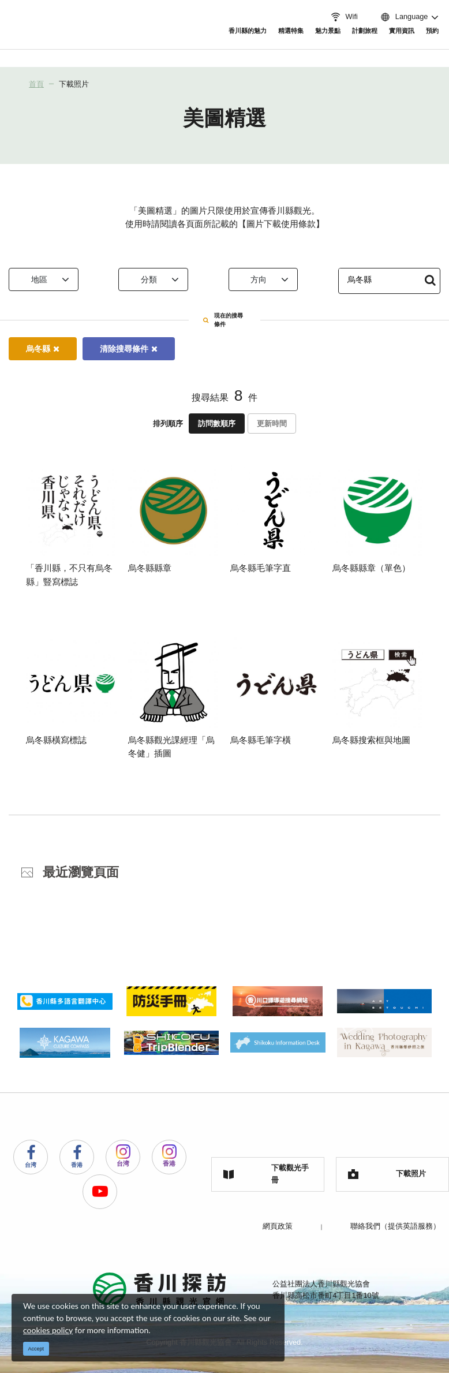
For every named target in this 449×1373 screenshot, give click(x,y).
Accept (36, 1349)
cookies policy (48, 1330)
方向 (272, 279)
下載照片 (74, 84)
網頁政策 (278, 1224)
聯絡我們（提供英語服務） (395, 1224)
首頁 (36, 84)
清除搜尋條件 (129, 347)
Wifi (343, 16)
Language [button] (403, 16)
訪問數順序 (216, 421)
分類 (163, 279)
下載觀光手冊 (266, 1172)
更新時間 (272, 421)
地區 (52, 279)
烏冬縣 (42, 347)
